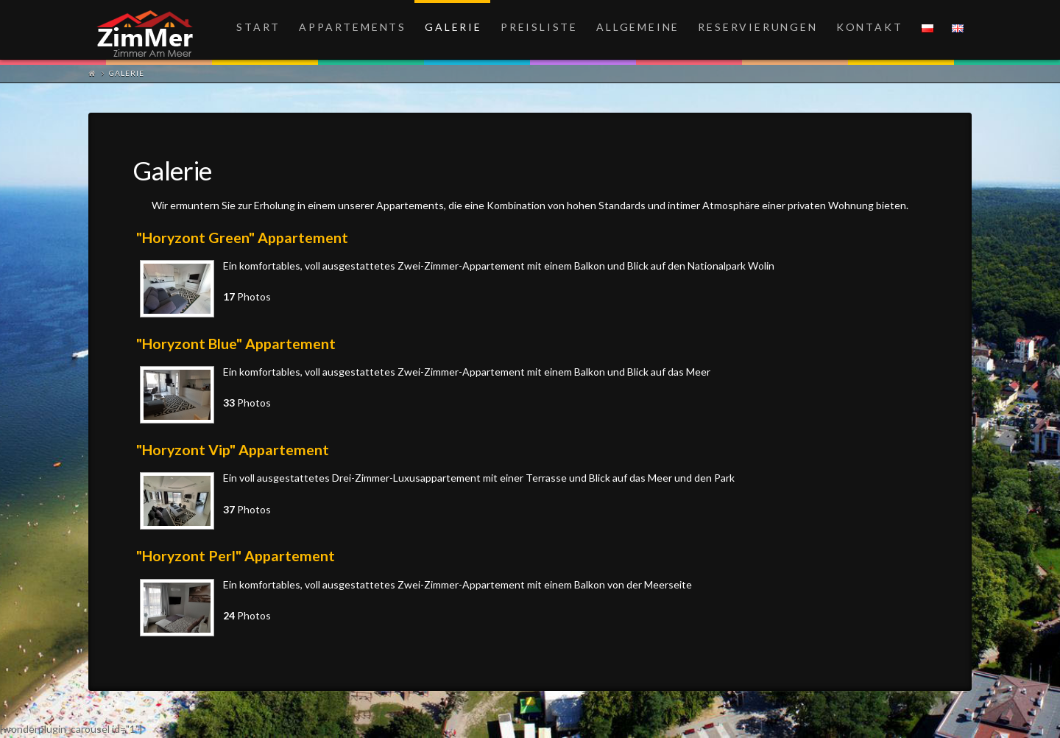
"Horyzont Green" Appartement (242, 237)
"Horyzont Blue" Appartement (236, 343)
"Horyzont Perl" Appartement (235, 555)
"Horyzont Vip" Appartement (232, 449)
